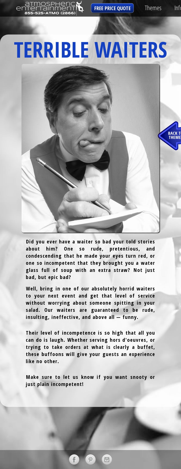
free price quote (112, 8)
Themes (153, 7)
